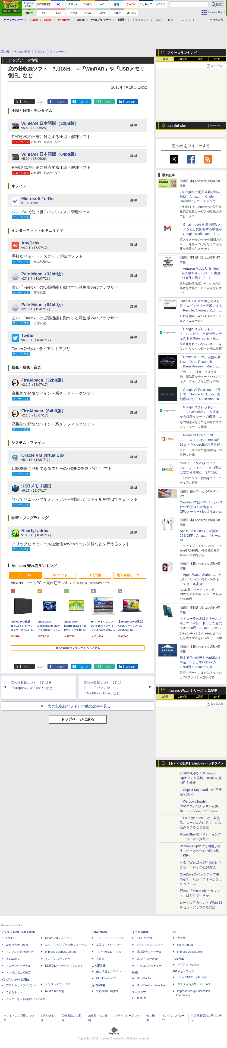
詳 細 (133, 125)
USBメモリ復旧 (36, 486)
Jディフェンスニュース (151, 944)
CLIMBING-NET (106, 978)
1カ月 (217, 59)
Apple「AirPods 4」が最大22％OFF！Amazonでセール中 (200, 535)
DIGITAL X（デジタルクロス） (64, 965)
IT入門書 (95, 575)
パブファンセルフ (188, 964)
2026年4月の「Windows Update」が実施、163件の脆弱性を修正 (201, 777)
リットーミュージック (110, 938)
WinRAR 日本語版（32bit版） (50, 123)
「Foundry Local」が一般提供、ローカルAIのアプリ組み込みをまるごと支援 (201, 822)
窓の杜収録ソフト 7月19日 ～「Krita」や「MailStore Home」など (102, 688)
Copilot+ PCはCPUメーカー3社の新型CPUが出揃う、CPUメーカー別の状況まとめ (201, 506)
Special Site (176, 126)
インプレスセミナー (57, 958)
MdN (135, 972)
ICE (175, 932)
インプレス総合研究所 (20, 951)
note (107, 101)
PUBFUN (178, 958)
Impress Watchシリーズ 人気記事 (192, 690)
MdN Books (144, 978)
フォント (185, 20)
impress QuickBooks (189, 951)
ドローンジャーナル (18, 965)
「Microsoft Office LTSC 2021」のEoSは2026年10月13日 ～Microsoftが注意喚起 (200, 439)
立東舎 (100, 958)
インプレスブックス (57, 984)
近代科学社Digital (107, 991)
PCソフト (60, 575)
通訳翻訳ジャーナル (149, 951)
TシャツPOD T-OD (109, 951)
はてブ (84, 101)
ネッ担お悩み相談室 (18, 972)
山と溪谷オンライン (108, 971)
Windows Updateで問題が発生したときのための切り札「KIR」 (200, 850)
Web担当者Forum (17, 944)
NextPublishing (54, 991)
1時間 (165, 59)
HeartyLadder (35, 530)
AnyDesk (30, 242)
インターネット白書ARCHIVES (25, 999)
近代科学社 (98, 985)
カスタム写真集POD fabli (194, 984)
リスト (41, 101)
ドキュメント (140, 20)
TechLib (141, 998)
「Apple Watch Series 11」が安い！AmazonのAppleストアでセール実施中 (201, 579)
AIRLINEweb (145, 938)
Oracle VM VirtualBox (43, 455)
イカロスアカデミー (149, 965)
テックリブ (139, 992)
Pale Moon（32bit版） (43, 273)
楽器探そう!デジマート (110, 944)
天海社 (181, 938)
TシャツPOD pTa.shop (192, 977)
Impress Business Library (60, 951)
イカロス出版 (140, 932)
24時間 (182, 59)
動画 (170, 20)
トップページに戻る (77, 719)
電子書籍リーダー (130, 575)
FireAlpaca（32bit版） (43, 380)
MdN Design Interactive (151, 985)
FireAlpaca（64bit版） (43, 410)
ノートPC (25, 575)
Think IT (11, 938)
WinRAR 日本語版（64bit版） (50, 154)
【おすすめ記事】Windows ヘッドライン (195, 763)
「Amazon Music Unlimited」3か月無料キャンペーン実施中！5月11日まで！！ (201, 273)
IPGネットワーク (183, 971)
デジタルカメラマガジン (21, 985)
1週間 (199, 59)
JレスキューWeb (147, 958)
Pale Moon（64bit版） (43, 304)
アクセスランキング (182, 53)
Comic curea (185, 944)
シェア (61, 101)
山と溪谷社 (98, 965)
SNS (158, 20)
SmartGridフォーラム (58, 938)
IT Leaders (12, 958)
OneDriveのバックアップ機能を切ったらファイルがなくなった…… (201, 878)
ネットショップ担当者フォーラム (66, 944)
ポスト (27, 101)
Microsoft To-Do (37, 198)
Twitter (28, 335)
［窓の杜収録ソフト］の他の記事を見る (77, 706)
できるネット (14, 992)
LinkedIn (131, 101)
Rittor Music (99, 932)
